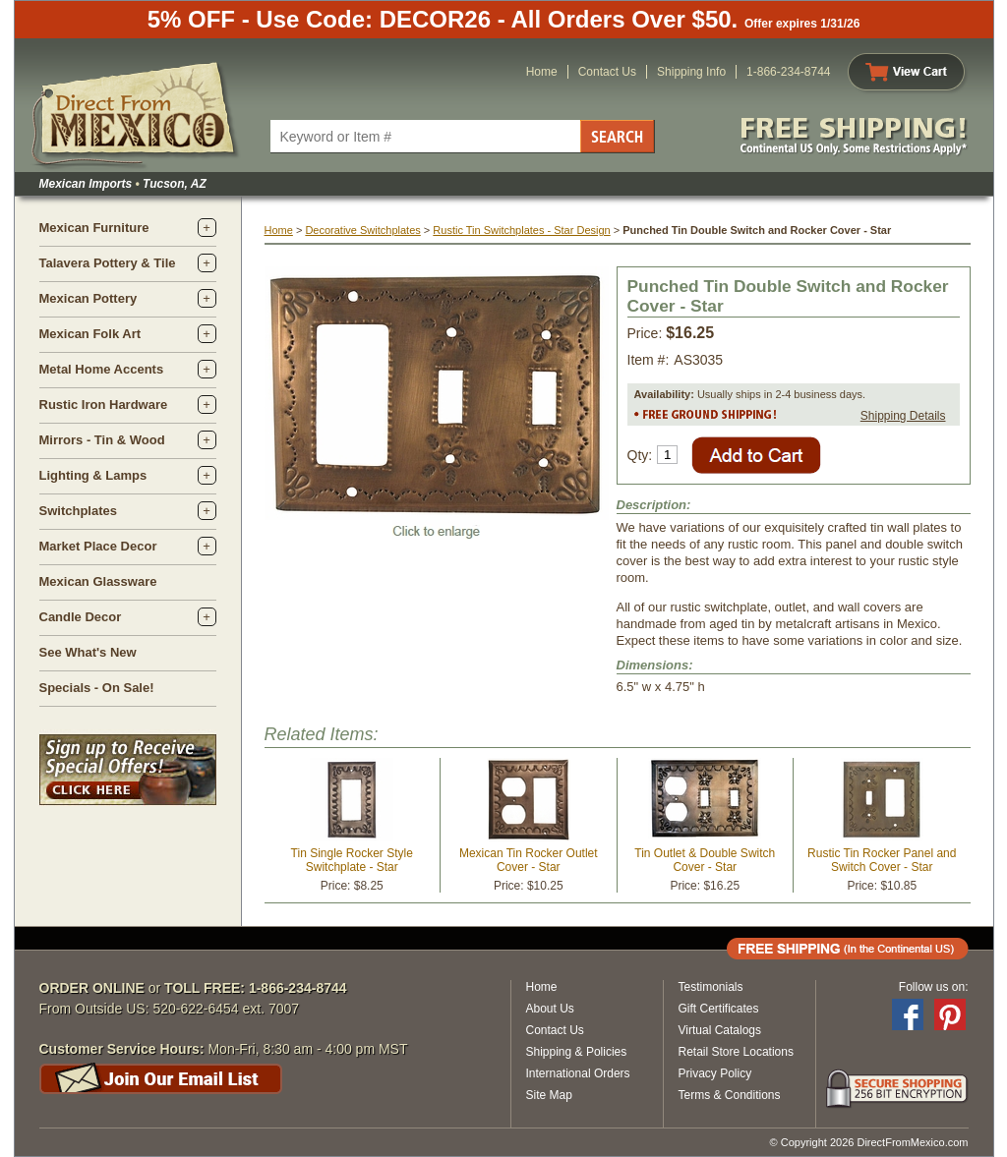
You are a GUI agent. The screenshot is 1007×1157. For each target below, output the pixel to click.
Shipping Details (903, 416)
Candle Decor (80, 616)
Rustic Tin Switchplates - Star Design (521, 230)
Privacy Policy (715, 1073)
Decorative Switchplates (362, 230)
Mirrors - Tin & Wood (102, 440)
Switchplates (78, 510)
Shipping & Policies (576, 1052)
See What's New (88, 652)
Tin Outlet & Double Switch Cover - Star (704, 860)
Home (542, 72)
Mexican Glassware (98, 581)
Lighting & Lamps (93, 475)
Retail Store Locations (736, 1052)
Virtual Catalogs (720, 1030)
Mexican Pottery (88, 298)
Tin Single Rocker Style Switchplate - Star (352, 860)
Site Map (549, 1095)
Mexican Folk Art (90, 333)
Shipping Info (691, 72)
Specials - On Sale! (96, 687)
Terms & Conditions (730, 1095)
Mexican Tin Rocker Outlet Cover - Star (528, 860)
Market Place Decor (98, 546)
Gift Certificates (719, 1008)
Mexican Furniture (94, 227)
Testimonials (711, 987)
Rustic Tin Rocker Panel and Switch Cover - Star (881, 860)
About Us (550, 1008)
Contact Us (607, 72)
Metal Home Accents (101, 369)
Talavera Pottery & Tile (107, 263)
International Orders (578, 1073)
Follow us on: (934, 987)
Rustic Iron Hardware (103, 404)
